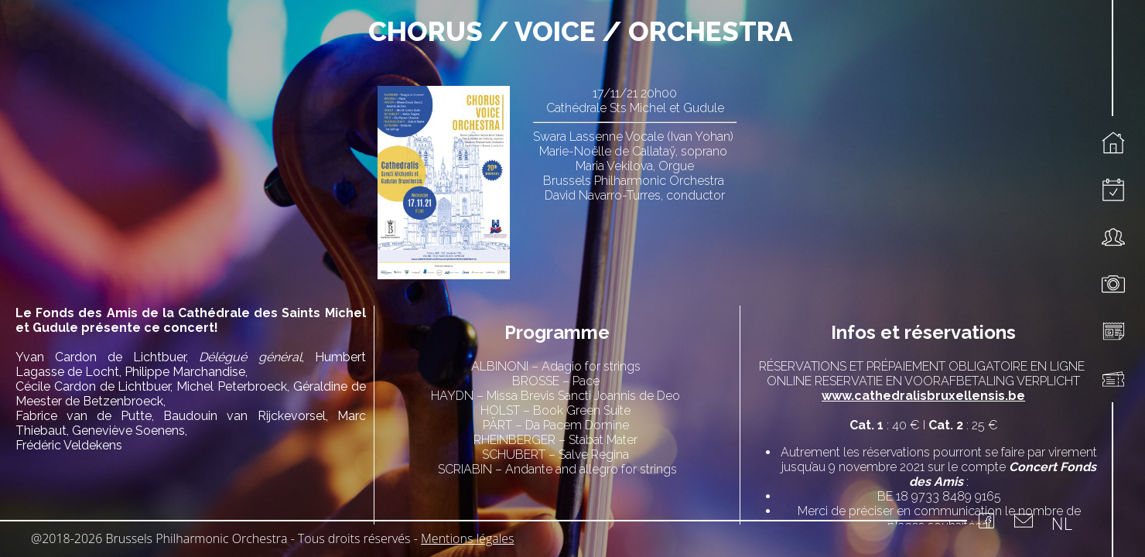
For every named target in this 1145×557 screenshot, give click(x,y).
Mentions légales (467, 538)
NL (1061, 523)
